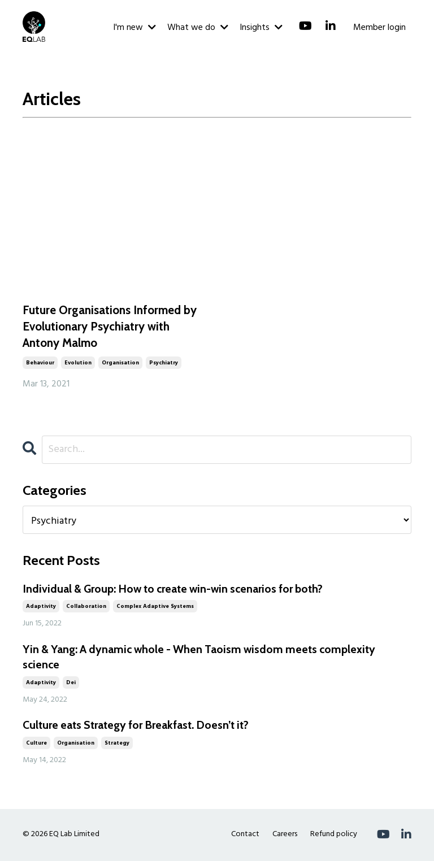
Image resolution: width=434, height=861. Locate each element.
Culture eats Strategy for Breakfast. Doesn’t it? (139, 726)
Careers (284, 835)
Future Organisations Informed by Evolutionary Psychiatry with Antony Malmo (110, 326)
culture (36, 744)
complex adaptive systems (155, 607)
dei (71, 683)
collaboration (86, 607)
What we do (197, 27)
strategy (117, 744)
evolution (78, 363)
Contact (245, 835)
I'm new (134, 27)
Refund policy (333, 835)
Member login (379, 27)
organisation (120, 363)
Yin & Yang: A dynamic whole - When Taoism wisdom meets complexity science (203, 658)
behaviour (40, 363)
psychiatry (163, 363)
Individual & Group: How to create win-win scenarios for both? (178, 590)
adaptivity (41, 607)
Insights (261, 27)
